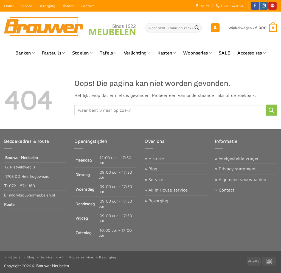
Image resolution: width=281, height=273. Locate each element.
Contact (87, 6)
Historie (67, 6)
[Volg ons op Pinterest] (272, 6)
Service (26, 6)
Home (9, 6)
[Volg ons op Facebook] (255, 6)
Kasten (167, 53)
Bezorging (46, 6)
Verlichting (137, 53)
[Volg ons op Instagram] (264, 6)
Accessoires (251, 53)
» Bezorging (156, 200)
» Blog (151, 168)
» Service (154, 179)
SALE (224, 53)
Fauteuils (53, 53)
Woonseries (197, 53)
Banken (25, 53)
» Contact (224, 189)
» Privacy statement (235, 168)
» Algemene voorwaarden (240, 179)
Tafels (108, 53)
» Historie (154, 158)
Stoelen (82, 53)
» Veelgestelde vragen (237, 158)
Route (9, 204)
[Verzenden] (196, 27)
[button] (215, 27)
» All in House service (166, 189)
